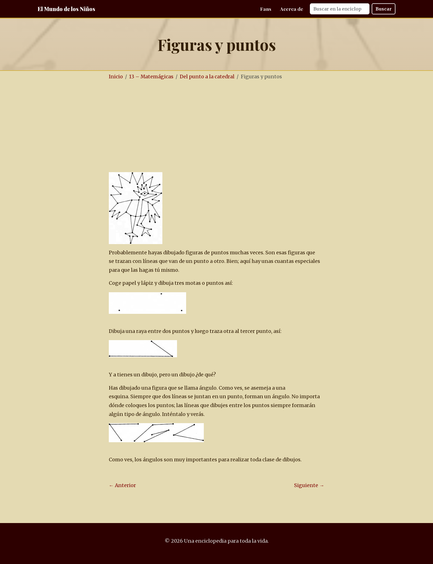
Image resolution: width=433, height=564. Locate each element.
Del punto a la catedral (207, 77)
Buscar (384, 9)
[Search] (339, 8)
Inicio (116, 77)
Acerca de (291, 9)
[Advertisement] (233, 126)
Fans (265, 9)
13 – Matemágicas (151, 77)
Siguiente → (309, 485)
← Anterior (122, 485)
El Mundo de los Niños (66, 8)
